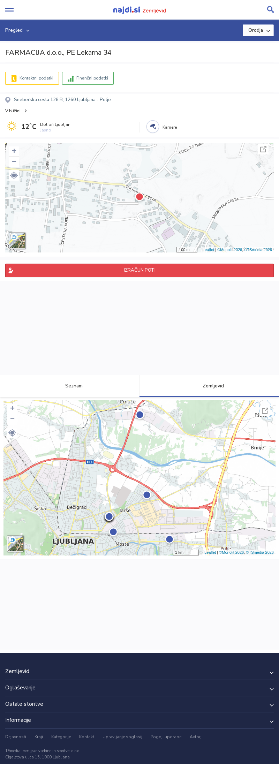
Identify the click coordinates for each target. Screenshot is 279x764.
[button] (14, 175)
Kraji (39, 737)
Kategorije (61, 737)
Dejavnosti (15, 737)
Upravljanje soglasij (122, 737)
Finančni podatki (92, 78)
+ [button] (14, 151)
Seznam (70, 386)
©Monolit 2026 (229, 250)
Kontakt (86, 737)
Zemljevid (209, 386)
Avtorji (196, 737)
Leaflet (208, 250)
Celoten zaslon (263, 149)
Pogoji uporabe (166, 737)
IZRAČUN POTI (140, 270)
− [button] (14, 162)
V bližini (13, 111)
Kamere (170, 127)
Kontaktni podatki (36, 78)
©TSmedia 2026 (258, 250)
